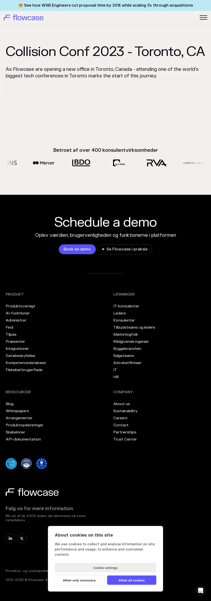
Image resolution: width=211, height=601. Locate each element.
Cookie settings (105, 568)
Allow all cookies (132, 580)
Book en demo (77, 249)
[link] (77, 249)
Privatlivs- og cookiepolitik (27, 571)
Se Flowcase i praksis (127, 249)
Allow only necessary (79, 580)
